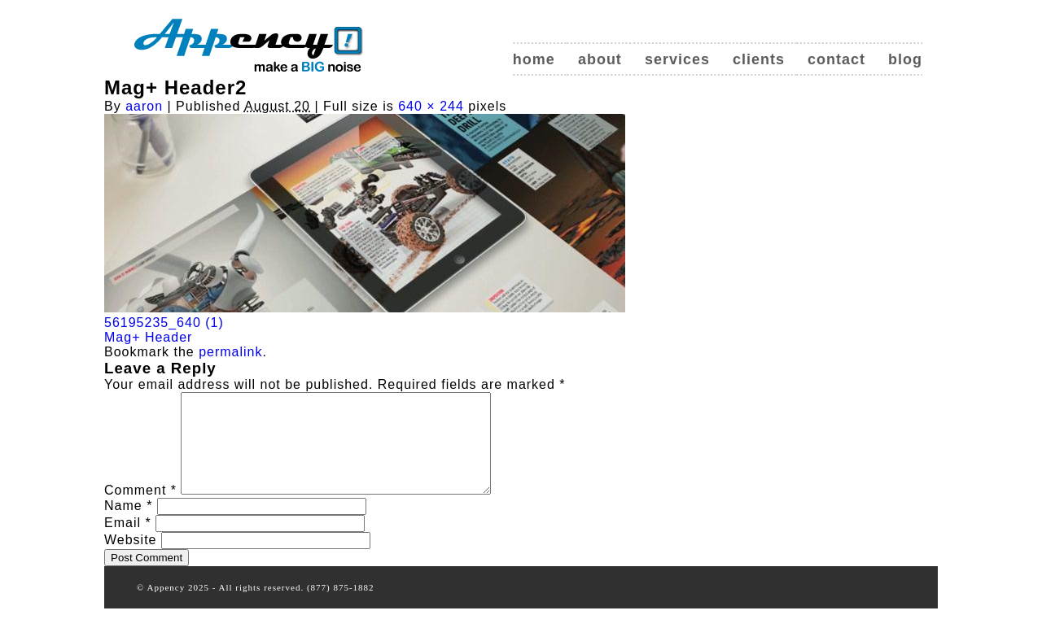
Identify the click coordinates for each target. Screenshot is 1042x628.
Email (127, 542)
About (600, 59)
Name (128, 525)
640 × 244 (431, 106)
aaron (144, 106)
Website (130, 559)
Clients (759, 59)
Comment (140, 510)
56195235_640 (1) (164, 322)
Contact (836, 59)
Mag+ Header (148, 337)
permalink (230, 352)
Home (534, 59)
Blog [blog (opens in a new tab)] (905, 59)
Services (677, 59)
